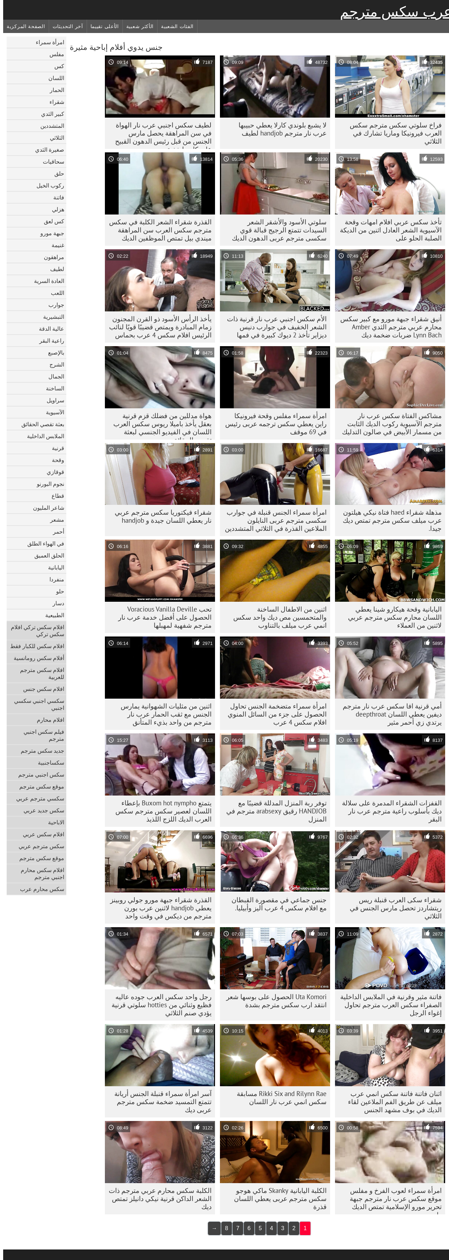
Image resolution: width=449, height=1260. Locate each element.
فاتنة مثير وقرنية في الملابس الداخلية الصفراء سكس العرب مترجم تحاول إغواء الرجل (387, 1004)
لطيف (54, 268)
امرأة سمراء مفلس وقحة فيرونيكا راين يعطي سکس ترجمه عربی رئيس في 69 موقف (272, 423)
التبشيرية (50, 316)
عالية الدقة (48, 328)
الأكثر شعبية (136, 26)
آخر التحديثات (64, 26)
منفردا (53, 579)
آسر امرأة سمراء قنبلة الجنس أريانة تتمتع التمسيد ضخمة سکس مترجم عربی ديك (159, 1101)
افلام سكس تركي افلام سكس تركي (34, 631)
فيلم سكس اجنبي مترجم (40, 735)
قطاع (54, 495)
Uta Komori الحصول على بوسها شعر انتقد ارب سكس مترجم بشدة (273, 1000)
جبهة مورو (49, 233)
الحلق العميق (46, 555)
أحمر (55, 531)
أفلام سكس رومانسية (36, 657)
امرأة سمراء (47, 42)
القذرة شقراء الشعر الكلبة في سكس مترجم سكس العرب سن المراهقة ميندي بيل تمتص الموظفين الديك (157, 230)
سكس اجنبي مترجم (38, 774)
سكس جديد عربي (40, 810)
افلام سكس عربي (40, 834)
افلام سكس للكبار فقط (34, 645)
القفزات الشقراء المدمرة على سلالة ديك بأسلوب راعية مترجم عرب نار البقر (388, 811)
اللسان (53, 77)
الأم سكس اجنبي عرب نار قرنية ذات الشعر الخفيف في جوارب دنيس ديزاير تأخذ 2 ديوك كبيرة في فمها (273, 327)
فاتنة (55, 197)
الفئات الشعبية (174, 26)
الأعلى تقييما (101, 26)
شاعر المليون (45, 507)
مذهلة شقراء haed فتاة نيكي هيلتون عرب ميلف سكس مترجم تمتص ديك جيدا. (389, 520)
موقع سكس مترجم (38, 786)
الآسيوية (52, 412)
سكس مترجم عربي (38, 846)
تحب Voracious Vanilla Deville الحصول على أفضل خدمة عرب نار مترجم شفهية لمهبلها (161, 617)
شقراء (53, 101)
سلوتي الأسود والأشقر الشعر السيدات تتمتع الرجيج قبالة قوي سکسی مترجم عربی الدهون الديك (276, 230)
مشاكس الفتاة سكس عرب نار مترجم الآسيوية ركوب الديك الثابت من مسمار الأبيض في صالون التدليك (388, 423)
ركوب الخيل (47, 185)
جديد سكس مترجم (39, 750)
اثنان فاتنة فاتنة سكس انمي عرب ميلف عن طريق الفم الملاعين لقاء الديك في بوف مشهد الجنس (391, 1101)
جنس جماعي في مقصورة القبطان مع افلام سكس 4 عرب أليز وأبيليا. (275, 904)
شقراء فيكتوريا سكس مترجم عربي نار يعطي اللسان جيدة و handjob (160, 516)
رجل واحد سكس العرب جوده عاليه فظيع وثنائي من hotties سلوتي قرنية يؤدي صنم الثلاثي (158, 1004)
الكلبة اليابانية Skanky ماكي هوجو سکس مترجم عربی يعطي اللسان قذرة (277, 1198)
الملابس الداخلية (42, 436)
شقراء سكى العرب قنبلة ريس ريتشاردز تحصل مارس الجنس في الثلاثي (392, 908)
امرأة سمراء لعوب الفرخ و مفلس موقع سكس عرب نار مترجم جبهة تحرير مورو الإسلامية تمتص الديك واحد (392, 1200)
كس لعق (51, 221)
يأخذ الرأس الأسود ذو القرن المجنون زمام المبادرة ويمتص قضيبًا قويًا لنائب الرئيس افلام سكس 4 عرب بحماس (157, 327)
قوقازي (52, 471)
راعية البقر (48, 340)
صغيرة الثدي (46, 149)
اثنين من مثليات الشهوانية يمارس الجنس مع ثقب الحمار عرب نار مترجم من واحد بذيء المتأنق (163, 714)
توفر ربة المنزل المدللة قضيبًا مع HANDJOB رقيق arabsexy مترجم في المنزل (273, 811)
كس (56, 66)
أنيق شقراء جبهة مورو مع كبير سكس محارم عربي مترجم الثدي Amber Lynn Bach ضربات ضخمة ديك (387, 327)
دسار (55, 603)
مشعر (54, 519)
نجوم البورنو (47, 483)
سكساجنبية (48, 762)
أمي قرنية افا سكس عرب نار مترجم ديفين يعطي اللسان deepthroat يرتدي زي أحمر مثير (389, 714)
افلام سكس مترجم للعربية (39, 673)
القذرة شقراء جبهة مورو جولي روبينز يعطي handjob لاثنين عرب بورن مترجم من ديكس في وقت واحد (157, 908)
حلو (57, 591)
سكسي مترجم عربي (37, 798)
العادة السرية (46, 280)
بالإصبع (53, 352)
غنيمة (54, 245)
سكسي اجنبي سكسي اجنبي (36, 704)
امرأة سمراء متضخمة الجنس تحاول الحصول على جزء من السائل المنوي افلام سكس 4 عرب (273, 714)
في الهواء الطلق (42, 543)
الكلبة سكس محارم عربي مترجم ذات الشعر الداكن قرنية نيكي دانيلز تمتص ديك (157, 1198)
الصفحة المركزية (23, 26)
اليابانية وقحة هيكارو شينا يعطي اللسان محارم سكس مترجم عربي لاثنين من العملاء (391, 617)
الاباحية (53, 822)
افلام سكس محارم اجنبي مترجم (39, 873)
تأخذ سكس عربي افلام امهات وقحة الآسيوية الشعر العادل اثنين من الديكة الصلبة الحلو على (387, 230)
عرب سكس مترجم (393, 11)
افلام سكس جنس (40, 688)
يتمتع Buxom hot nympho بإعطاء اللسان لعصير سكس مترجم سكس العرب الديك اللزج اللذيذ (160, 811)
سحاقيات (50, 161)
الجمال (53, 376)
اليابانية (53, 567)
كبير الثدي (49, 113)
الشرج (53, 364)
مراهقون (51, 256)
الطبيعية (51, 615)
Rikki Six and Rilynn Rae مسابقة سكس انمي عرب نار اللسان (278, 1097)
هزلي (55, 209)
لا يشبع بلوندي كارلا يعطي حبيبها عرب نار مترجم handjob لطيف (279, 129)
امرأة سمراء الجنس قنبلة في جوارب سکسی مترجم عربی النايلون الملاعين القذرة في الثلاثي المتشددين (272, 520)
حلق (56, 173)
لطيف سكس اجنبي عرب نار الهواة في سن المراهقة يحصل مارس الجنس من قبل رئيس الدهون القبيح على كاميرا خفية (160, 135)
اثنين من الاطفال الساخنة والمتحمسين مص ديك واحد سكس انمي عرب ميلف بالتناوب (276, 617)
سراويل (52, 400)
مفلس (53, 54)
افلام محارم (47, 719)
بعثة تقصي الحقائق (39, 424)
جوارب (53, 304)
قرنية (55, 447)
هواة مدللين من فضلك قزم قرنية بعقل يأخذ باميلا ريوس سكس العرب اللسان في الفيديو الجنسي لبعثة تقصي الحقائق (159, 425)
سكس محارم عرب (39, 888)
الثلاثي (54, 137)
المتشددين (49, 125)
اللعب (54, 292)
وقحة (55, 459)
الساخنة (52, 388)
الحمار (54, 89)
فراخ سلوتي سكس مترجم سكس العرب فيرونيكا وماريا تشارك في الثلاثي (392, 133)
